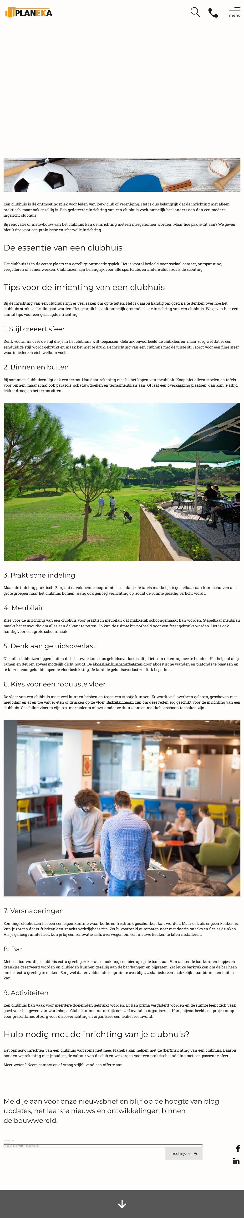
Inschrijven (180, 1153)
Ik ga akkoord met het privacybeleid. (22, 1146)
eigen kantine (76, 923)
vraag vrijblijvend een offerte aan (93, 1064)
